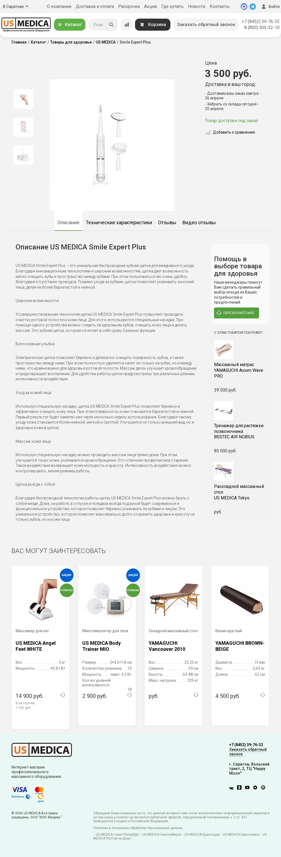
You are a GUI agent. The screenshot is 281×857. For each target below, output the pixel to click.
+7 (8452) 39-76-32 (261, 21)
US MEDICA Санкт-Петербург (117, 834)
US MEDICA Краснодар (202, 834)
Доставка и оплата (95, 6)
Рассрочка (129, 6)
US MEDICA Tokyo (240, 492)
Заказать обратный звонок (206, 24)
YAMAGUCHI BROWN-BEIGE (240, 646)
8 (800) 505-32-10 (262, 27)
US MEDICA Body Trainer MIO (101, 646)
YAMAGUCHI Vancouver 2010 (167, 646)
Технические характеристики (119, 222)
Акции (150, 6)
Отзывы (167, 222)
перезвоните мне (235, 312)
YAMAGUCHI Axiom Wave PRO (240, 370)
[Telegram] (252, 6)
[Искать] (111, 25)
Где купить (172, 6)
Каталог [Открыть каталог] (69, 24)
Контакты (220, 6)
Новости (196, 6)
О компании (59, 6)
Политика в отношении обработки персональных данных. (138, 828)
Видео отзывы (199, 222)
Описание (68, 222)
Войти (270, 6)
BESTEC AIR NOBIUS (240, 431)
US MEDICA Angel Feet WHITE (36, 646)
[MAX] (244, 6)
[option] (23, 99)
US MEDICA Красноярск (241, 834)
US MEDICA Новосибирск (161, 834)
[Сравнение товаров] (127, 25)
